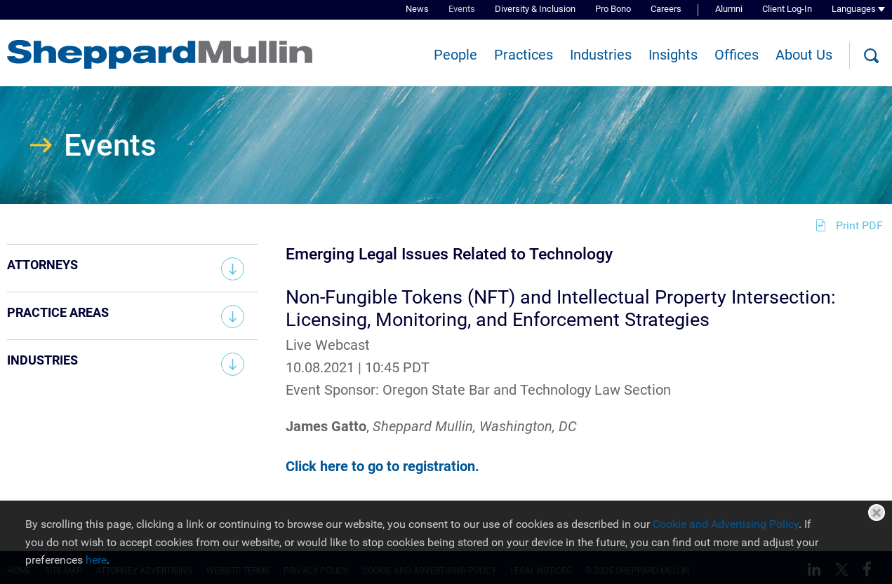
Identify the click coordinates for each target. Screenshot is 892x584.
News (417, 9)
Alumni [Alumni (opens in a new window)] (729, 9)
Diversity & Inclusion (535, 9)
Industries (601, 54)
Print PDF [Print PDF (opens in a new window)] (859, 225)
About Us (803, 54)
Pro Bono (613, 9)
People (455, 54)
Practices (523, 54)
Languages (854, 9)
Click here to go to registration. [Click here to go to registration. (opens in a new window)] (382, 466)
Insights (673, 54)
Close (876, 512)
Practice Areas (58, 312)
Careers (666, 9)
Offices (736, 54)
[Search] (871, 56)
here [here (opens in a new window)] (96, 559)
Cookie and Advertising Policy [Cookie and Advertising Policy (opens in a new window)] (726, 524)
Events (461, 9)
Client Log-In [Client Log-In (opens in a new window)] (787, 9)
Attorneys (42, 264)
